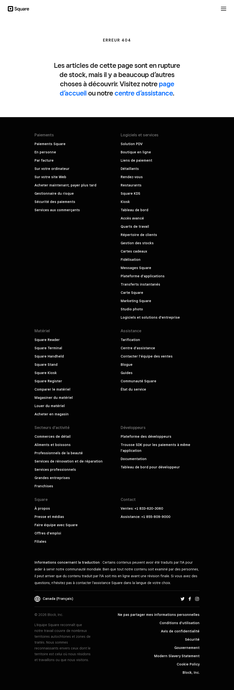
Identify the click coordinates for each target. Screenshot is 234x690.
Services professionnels (55, 470)
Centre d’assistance (138, 348)
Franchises (43, 486)
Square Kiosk (45, 373)
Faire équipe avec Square (56, 525)
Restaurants (131, 185)
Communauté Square (138, 381)
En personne (45, 152)
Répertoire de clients (139, 235)
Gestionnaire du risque (54, 193)
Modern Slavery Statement (177, 656)
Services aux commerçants (57, 210)
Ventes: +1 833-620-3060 (142, 508)
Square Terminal (48, 348)
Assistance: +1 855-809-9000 (145, 517)
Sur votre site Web (50, 177)
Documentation (134, 459)
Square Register (48, 381)
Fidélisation (131, 260)
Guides (127, 373)
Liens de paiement (136, 160)
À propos (42, 508)
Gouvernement (187, 648)
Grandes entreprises (52, 478)
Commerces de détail (52, 436)
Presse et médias (49, 517)
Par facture (44, 160)
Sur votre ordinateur (51, 169)
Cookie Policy (188, 664)
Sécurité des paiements (54, 202)
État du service (133, 389)
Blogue (127, 365)
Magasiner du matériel (53, 398)
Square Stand (46, 365)
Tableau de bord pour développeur (150, 467)
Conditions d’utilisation (179, 623)
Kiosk (125, 202)
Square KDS (130, 193)
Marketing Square (136, 301)
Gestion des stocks (137, 243)
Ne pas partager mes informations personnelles (159, 615)
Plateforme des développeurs (146, 436)
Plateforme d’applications (143, 276)
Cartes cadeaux (134, 251)
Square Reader (47, 340)
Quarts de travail (135, 226)
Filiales (40, 541)
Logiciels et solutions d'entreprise (150, 317)
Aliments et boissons (52, 445)
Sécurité (192, 639)
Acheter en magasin (51, 414)
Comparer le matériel (52, 389)
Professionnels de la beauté (58, 453)
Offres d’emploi (47, 533)
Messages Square (136, 268)
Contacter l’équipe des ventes (147, 356)
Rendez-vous (132, 177)
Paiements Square (50, 144)
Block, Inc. (191, 672)
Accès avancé (132, 218)
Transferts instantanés (140, 284)
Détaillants (130, 169)
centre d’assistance (144, 93)
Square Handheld (49, 356)
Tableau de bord (134, 210)
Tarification (130, 340)
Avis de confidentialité (180, 631)
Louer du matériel (49, 406)
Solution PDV (131, 144)
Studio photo (132, 309)
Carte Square (132, 293)
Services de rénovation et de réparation (68, 461)
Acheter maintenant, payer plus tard (65, 185)
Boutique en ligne (136, 152)
